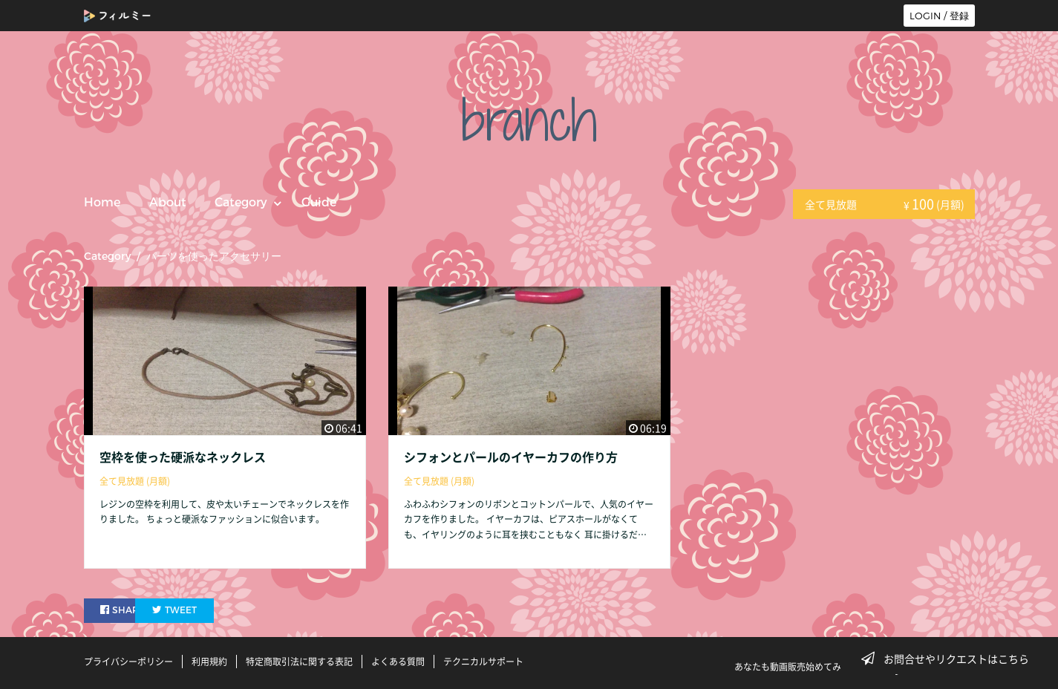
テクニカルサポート (483, 661)
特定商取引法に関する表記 (299, 661)
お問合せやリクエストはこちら (949, 658)
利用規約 (209, 661)
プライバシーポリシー (128, 661)
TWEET (211, 609)
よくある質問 (398, 661)
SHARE (124, 609)
